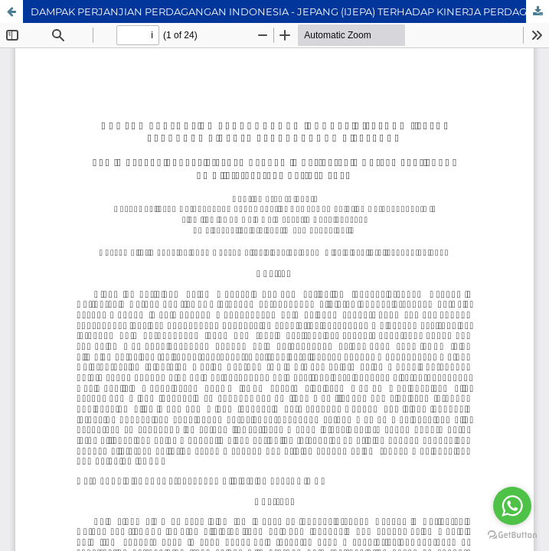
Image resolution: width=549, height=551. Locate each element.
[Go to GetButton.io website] (512, 535)
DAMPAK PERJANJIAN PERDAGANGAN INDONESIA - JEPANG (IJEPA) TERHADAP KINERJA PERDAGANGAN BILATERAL (290, 11)
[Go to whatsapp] (512, 506)
